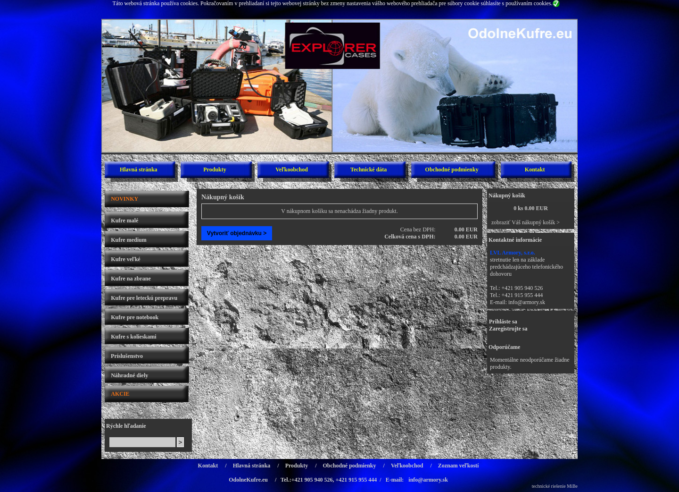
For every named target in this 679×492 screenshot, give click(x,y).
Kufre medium (128, 240)
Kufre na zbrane (130, 278)
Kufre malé (124, 220)
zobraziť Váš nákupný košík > (525, 222)
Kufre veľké (125, 259)
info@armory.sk (526, 302)
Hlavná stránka (138, 169)
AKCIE (120, 393)
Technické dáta (368, 169)
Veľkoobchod (291, 169)
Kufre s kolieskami (133, 336)
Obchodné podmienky (452, 169)
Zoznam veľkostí (458, 465)
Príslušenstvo (127, 356)
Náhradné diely (129, 375)
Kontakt (535, 169)
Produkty (214, 169)
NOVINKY (124, 198)
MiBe (572, 486)
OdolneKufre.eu (248, 479)
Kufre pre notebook (134, 317)
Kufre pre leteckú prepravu (144, 298)
